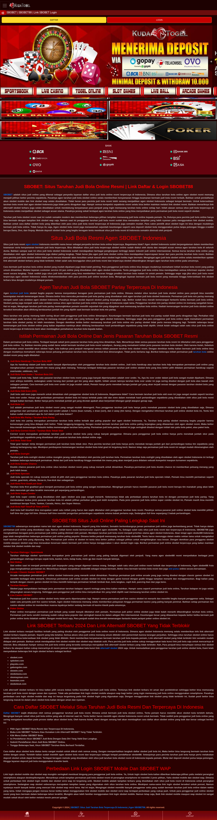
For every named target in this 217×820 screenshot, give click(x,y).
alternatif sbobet (108, 648)
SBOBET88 (9, 526)
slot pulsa (174, 568)
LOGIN (159, 20)
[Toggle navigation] (4, 5)
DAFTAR (54, 20)
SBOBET (8, 194)
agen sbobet (32, 244)
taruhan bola (199, 352)
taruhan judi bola (19, 293)
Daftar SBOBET (11, 713)
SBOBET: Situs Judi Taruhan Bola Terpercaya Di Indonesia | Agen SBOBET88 (108, 807)
